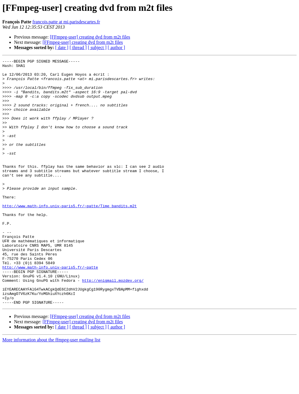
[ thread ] (78, 47)
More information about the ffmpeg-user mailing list (51, 388)
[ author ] (116, 47)
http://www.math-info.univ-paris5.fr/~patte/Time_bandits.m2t (69, 235)
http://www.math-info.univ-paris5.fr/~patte (50, 309)
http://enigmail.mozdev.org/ (113, 325)
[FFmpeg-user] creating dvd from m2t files (90, 36)
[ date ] (61, 47)
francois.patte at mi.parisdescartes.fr (66, 21)
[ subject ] (97, 47)
